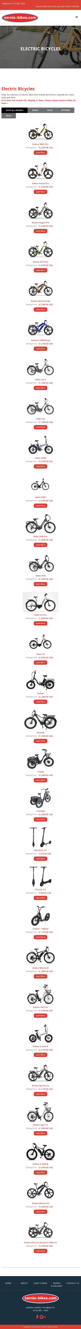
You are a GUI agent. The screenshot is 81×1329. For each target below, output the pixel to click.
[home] (19, 18)
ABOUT (24, 1283)
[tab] (14, 110)
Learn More (40, 152)
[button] (76, 17)
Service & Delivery (56, 1284)
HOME (8, 1283)
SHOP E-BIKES (40, 1283)
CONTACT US (73, 1283)
